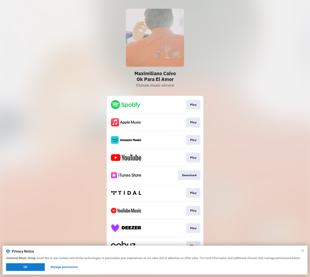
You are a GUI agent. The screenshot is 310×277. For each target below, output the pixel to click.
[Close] (302, 251)
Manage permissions (64, 267)
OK (25, 267)
